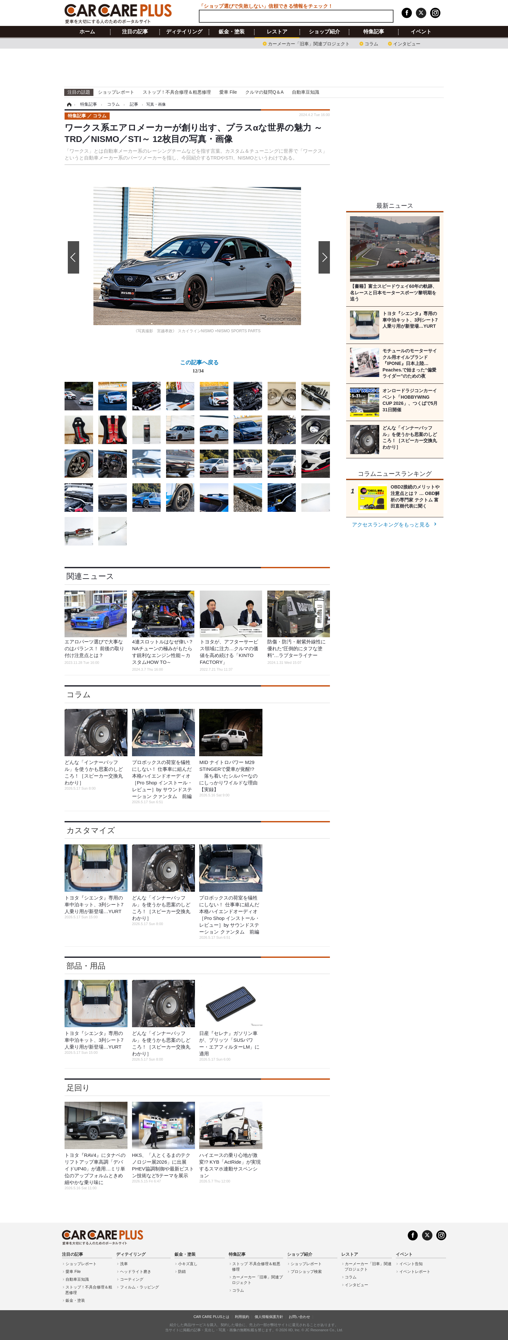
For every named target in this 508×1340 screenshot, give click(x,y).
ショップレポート (116, 92)
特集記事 (373, 31)
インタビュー (406, 43)
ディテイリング (184, 31)
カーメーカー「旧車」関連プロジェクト (309, 43)
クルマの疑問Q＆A (264, 92)
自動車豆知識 (305, 92)
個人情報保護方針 (269, 1317)
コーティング (131, 1279)
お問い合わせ (299, 1317)
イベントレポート (414, 1271)
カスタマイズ (91, 830)
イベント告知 (411, 1264)
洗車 (124, 1264)
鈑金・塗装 (232, 31)
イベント (421, 31)
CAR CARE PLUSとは (211, 1317)
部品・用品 (86, 965)
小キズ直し (188, 1264)
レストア (277, 31)
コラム (371, 43)
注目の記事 (135, 31)
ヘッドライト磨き (135, 1271)
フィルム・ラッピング (139, 1287)
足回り (78, 1087)
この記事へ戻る (199, 368)
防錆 (182, 1271)
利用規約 (242, 1317)
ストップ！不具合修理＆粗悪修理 (177, 92)
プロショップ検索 (306, 1271)
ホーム (87, 31)
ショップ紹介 (324, 31)
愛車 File (228, 92)
